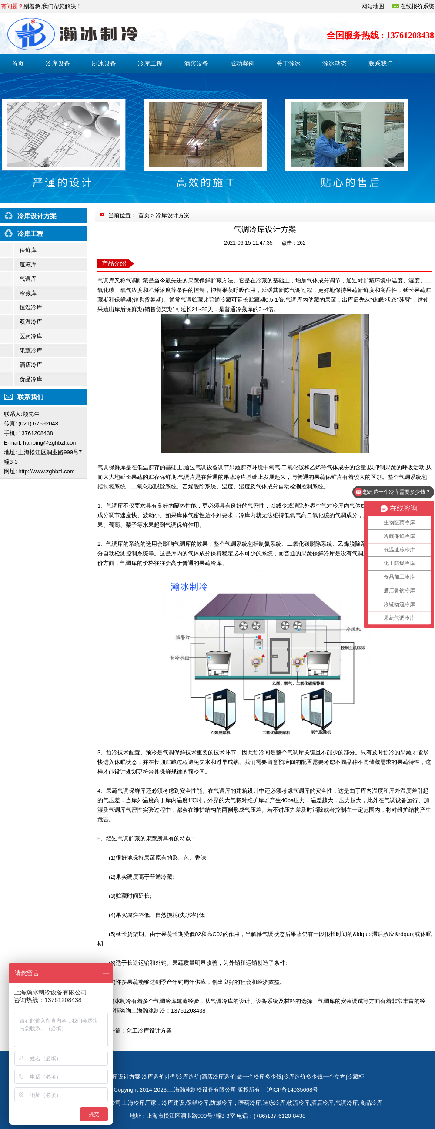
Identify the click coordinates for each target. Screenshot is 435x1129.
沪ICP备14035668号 (292, 1089)
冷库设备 (58, 63)
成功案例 (242, 63)
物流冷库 (298, 1102)
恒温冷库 (31, 307)
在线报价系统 (417, 6)
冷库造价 (153, 1076)
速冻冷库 (274, 1102)
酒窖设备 (196, 63)
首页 (18, 63)
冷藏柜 (355, 1076)
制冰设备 (104, 63)
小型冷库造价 (183, 1076)
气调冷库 (346, 1102)
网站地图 (372, 6)
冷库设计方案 (173, 215)
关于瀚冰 (288, 63)
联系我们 (380, 63)
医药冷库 (31, 336)
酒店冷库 (31, 365)
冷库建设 (173, 1102)
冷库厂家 (145, 1102)
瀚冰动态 (334, 63)
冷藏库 (28, 293)
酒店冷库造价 (218, 1076)
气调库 (28, 279)
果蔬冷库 (31, 350)
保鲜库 (28, 250)
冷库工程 (150, 63)
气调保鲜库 (111, 467)
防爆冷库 (221, 1102)
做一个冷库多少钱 (259, 1076)
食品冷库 (31, 379)
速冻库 (28, 264)
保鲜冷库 (197, 1102)
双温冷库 (31, 322)
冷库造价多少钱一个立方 (314, 1076)
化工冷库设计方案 (149, 1030)
